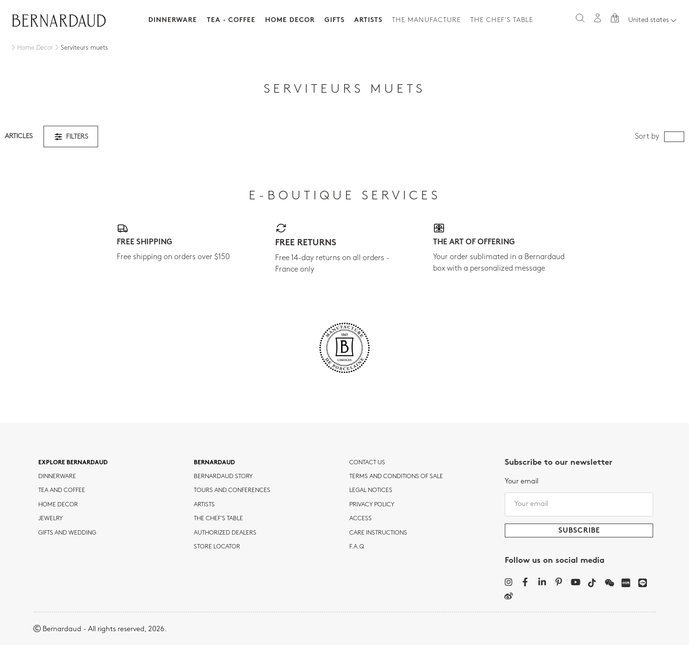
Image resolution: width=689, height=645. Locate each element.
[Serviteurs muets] (80, 48)
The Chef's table (501, 20)
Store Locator (217, 547)
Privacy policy (371, 505)
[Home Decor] (31, 48)
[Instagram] (508, 582)
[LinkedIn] (541, 582)
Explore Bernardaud (73, 463)
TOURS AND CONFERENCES (232, 490)
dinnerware (57, 477)
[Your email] (579, 504)
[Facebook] (525, 582)
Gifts (334, 20)
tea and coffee (61, 490)
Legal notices (370, 490)
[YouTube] (575, 582)
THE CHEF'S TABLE (218, 519)
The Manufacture (426, 20)
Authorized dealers (225, 533)
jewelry (50, 519)
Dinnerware (172, 20)
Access (360, 519)
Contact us (367, 463)
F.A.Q (356, 547)
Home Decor (290, 20)
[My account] (597, 17)
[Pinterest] (558, 582)
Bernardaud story (223, 477)
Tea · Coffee (231, 20)
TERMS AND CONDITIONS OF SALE (396, 477)
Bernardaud (214, 463)
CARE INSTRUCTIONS (378, 533)
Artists (368, 20)
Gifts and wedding (67, 533)
